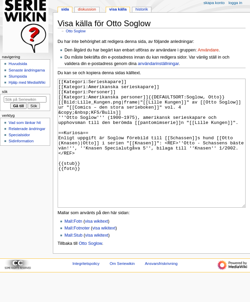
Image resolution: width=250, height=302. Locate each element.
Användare (208, 50)
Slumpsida (18, 76)
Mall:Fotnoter (77, 253)
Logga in (235, 3)
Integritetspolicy (85, 289)
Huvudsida (18, 64)
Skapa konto (214, 3)
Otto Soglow (76, 31)
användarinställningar (158, 63)
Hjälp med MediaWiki (27, 82)
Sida (65, 9)
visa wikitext (96, 246)
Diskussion (87, 9)
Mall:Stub (73, 260)
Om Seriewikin (122, 289)
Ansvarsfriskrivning (161, 289)
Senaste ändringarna (27, 70)
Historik (141, 9)
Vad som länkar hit (25, 123)
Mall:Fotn (73, 246)
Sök (5, 92)
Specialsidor (19, 135)
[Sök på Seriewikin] (25, 99)
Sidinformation (21, 141)
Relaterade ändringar (27, 129)
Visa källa (118, 9)
